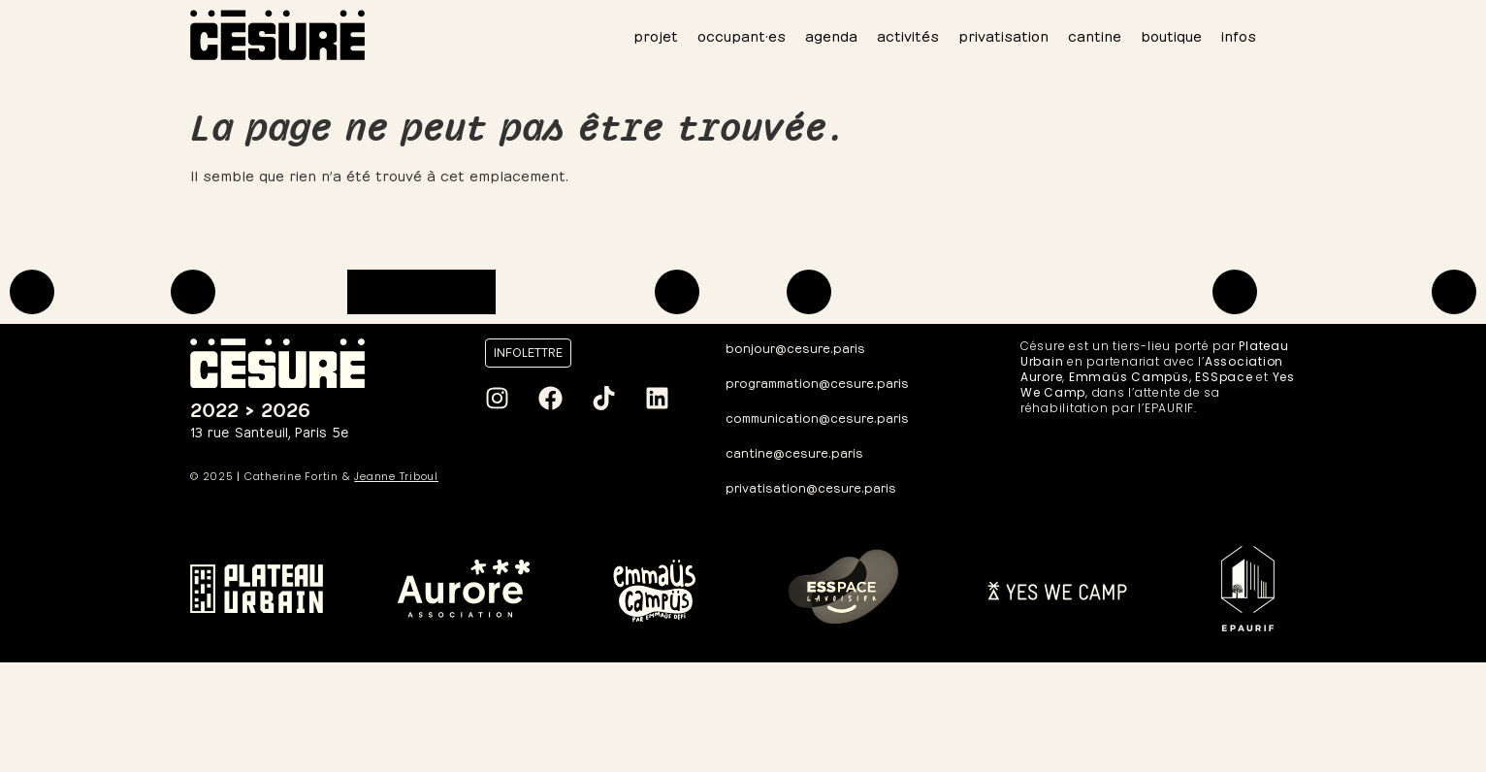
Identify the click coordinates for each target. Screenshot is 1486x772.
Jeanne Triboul (396, 476)
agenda (831, 34)
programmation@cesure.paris (817, 381)
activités (908, 34)
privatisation (1003, 34)
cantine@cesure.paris (794, 451)
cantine (1094, 34)
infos (1238, 34)
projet (655, 34)
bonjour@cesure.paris (795, 346)
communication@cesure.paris (817, 416)
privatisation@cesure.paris (811, 486)
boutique (1171, 34)
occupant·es (741, 34)
